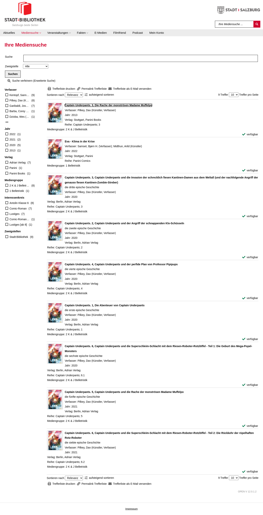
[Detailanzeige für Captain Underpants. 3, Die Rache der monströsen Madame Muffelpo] (108, 105)
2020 (13, 145)
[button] (31, 32)
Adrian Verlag (18, 162)
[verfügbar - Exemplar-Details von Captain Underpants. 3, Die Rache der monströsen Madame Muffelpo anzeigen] (250, 134)
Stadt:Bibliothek (19, 236)
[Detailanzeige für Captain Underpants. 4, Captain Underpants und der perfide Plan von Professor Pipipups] (121, 264)
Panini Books (17, 173)
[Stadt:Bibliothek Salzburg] (25, 14)
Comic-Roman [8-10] (20, 219)
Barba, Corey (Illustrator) (20, 111)
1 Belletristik (17, 190)
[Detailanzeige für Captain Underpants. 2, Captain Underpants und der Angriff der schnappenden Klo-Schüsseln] (124, 223)
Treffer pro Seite (248, 94)
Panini (13, 167)
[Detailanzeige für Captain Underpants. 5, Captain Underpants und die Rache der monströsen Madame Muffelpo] (124, 391)
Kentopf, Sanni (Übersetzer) (20, 95)
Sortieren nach (55, 94)
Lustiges (15, 213)
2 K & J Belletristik (20, 185)
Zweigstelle (11, 66)
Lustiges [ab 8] (18, 224)
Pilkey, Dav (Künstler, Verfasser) (20, 100)
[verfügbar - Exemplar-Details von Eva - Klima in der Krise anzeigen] (250, 170)
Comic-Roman (18, 208)
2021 (13, 139)
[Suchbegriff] (234, 24)
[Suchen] (256, 24)
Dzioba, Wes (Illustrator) (20, 116)
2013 (13, 150)
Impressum (131, 508)
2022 (13, 134)
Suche (9, 56)
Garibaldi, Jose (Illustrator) (20, 105)
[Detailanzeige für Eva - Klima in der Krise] (80, 141)
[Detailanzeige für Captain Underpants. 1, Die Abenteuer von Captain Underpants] (104, 305)
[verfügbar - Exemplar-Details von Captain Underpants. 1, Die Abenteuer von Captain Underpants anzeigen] (250, 339)
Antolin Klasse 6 (19, 203)
